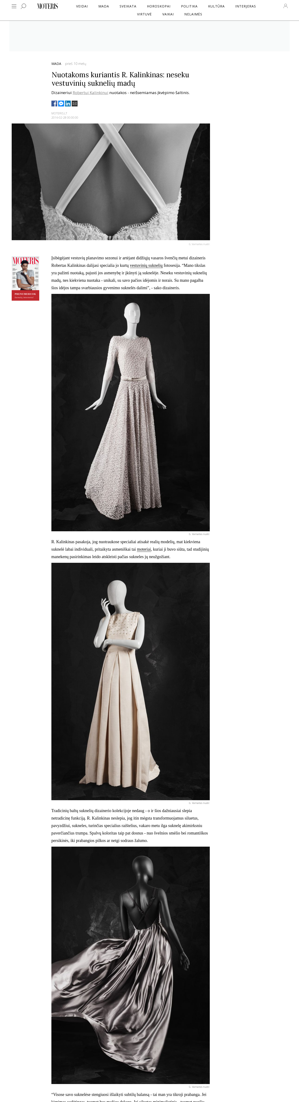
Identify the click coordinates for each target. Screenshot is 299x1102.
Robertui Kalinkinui (90, 92)
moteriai (144, 549)
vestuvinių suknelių (146, 265)
